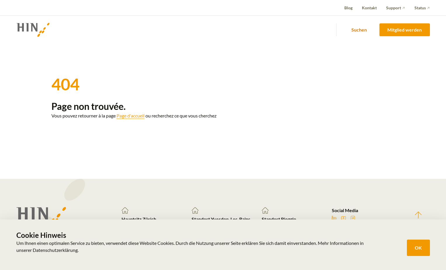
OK (418, 247)
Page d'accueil (131, 115)
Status (420, 7)
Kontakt (369, 7)
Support (393, 7)
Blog (348, 7)
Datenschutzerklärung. (56, 250)
